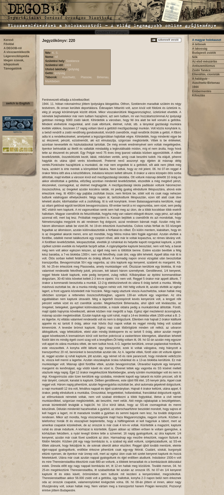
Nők (195, 57)
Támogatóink (13, 68)
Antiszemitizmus (203, 66)
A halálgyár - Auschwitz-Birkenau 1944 (206, 83)
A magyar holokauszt (206, 40)
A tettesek (199, 44)
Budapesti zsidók (204, 52)
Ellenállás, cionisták (206, 74)
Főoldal (9, 44)
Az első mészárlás (204, 61)
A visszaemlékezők (17, 52)
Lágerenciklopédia (16, 56)
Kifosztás (198, 95)
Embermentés (201, 91)
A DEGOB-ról (13, 48)
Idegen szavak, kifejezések (14, 62)
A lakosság (199, 48)
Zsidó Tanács (201, 70)
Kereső (9, 40)
